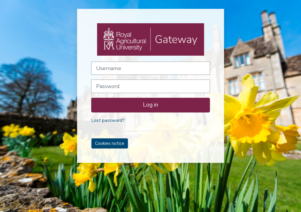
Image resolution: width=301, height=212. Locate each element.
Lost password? (108, 120)
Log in (150, 105)
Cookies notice (109, 143)
